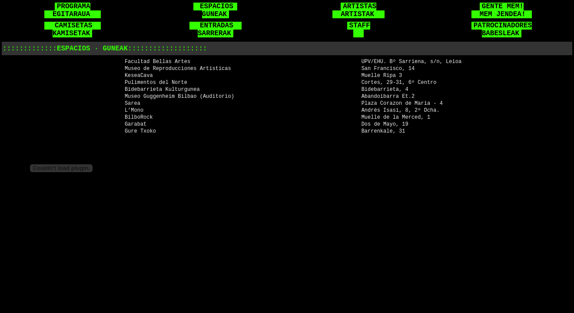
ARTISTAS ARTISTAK (357, 10)
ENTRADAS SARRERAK (217, 29)
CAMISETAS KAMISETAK (73, 29)
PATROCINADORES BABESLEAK (503, 29)
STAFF (359, 29)
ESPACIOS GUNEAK (216, 10)
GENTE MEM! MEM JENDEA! (500, 10)
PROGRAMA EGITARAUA (71, 10)
